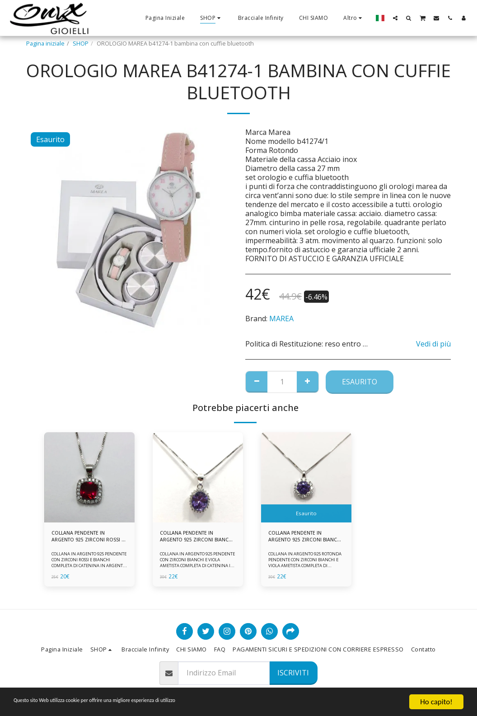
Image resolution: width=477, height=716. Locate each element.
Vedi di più (433, 343)
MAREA (281, 318)
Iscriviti (293, 673)
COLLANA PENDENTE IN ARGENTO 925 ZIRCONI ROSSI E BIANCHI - (82, 538)
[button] (395, 18)
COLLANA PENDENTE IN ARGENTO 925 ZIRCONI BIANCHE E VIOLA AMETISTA (197, 538)
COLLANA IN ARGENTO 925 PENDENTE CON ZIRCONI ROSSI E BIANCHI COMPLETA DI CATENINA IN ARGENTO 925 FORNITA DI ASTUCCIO (87, 568)
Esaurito (359, 382)
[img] (89, 477)
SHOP (81, 43)
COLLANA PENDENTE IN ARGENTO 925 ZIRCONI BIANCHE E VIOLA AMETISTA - (305, 538)
